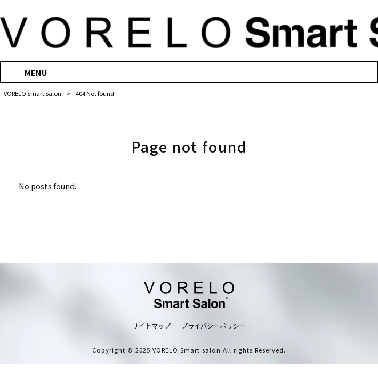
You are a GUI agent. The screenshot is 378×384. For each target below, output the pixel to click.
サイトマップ (151, 326)
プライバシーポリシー (213, 326)
